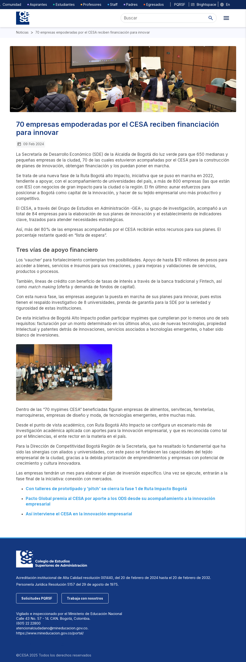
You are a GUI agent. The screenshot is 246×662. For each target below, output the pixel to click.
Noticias (22, 32)
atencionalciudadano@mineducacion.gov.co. (52, 628)
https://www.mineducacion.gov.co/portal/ (50, 633)
